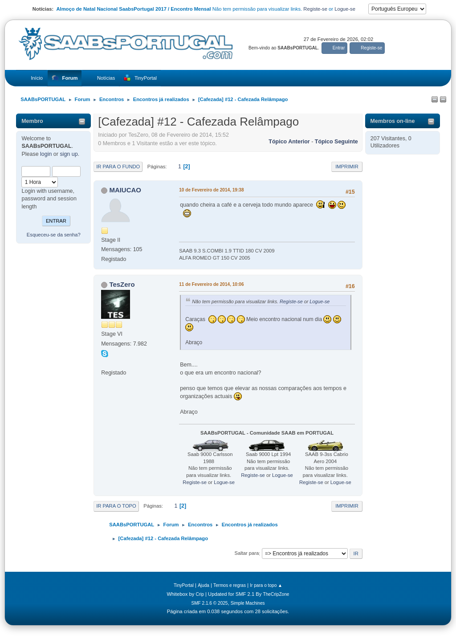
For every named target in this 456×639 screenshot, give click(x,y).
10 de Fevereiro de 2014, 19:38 (211, 189)
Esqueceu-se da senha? (54, 234)
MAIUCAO (125, 190)
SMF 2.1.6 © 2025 (209, 603)
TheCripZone (276, 594)
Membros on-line (392, 121)
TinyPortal (184, 585)
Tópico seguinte (336, 141)
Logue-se (344, 9)
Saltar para (246, 553)
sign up (68, 154)
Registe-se (315, 9)
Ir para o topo (116, 506)
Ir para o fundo (118, 166)
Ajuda (203, 585)
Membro (32, 121)
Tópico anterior (289, 141)
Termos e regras (229, 585)
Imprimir (346, 166)
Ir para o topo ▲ (266, 585)
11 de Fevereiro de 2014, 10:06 (211, 284)
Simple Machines (248, 603)
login (46, 154)
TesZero (121, 284)
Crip (199, 594)
